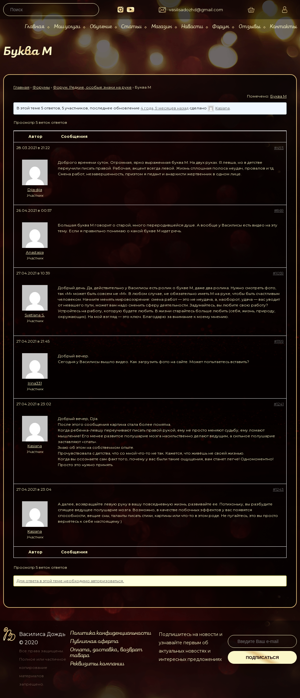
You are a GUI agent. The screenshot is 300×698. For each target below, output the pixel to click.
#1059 (278, 273)
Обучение (101, 26)
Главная (34, 26)
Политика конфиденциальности (110, 633)
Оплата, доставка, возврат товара (106, 652)
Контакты (283, 26)
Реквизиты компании (97, 664)
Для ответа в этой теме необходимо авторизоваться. (70, 580)
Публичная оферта (94, 641)
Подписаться (262, 657)
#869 (279, 210)
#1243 (278, 489)
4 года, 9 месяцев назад (164, 108)
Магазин (161, 26)
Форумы (41, 87)
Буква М (278, 96)
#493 (279, 147)
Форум (220, 26)
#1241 (279, 403)
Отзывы (249, 26)
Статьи (131, 26)
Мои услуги (67, 26)
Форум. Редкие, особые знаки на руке (92, 87)
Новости (192, 26)
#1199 (279, 341)
